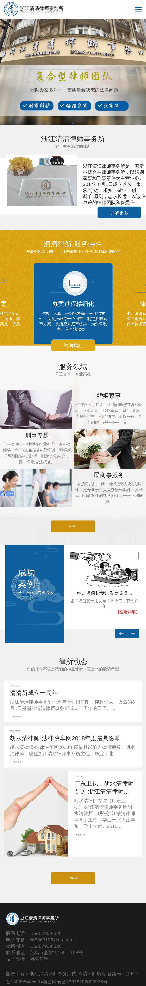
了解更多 (119, 212)
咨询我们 (73, 526)
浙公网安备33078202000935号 (74, 981)
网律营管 (39, 959)
